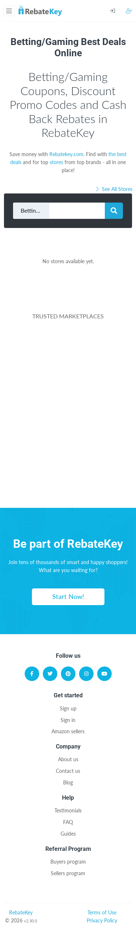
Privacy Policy (102, 920)
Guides (68, 834)
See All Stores (113, 189)
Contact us (68, 771)
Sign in (68, 720)
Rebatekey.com (66, 154)
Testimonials (68, 810)
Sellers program (68, 873)
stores (56, 162)
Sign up (68, 708)
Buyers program (68, 861)
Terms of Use (101, 912)
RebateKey (21, 912)
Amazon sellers (68, 731)
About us (68, 759)
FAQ (68, 822)
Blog (68, 782)
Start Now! (68, 596)
